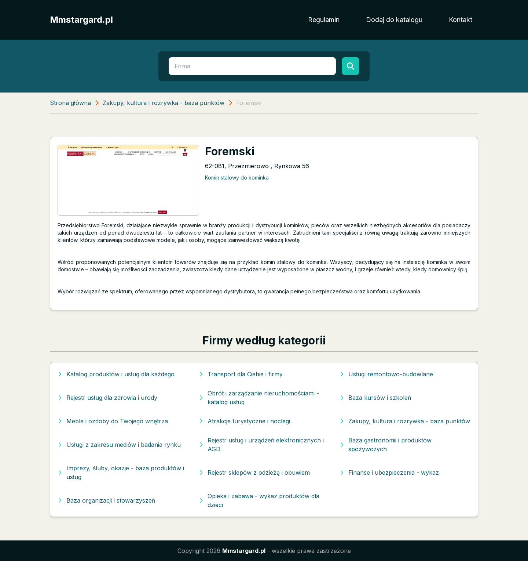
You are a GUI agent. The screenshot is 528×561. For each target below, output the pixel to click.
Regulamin (324, 19)
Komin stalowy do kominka (237, 177)
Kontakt (460, 19)
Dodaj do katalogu (394, 19)
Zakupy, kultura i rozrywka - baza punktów (163, 102)
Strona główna (70, 102)
